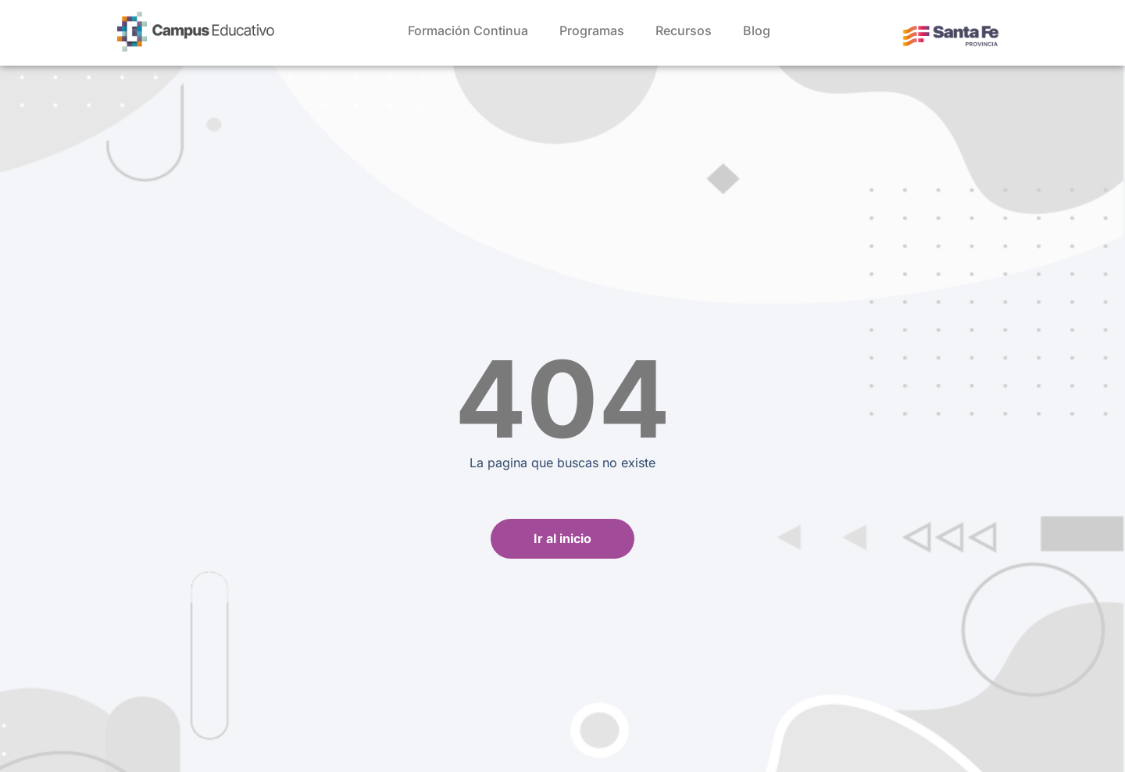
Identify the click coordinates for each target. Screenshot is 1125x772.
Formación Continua (468, 30)
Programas (591, 30)
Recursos (683, 30)
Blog (756, 30)
